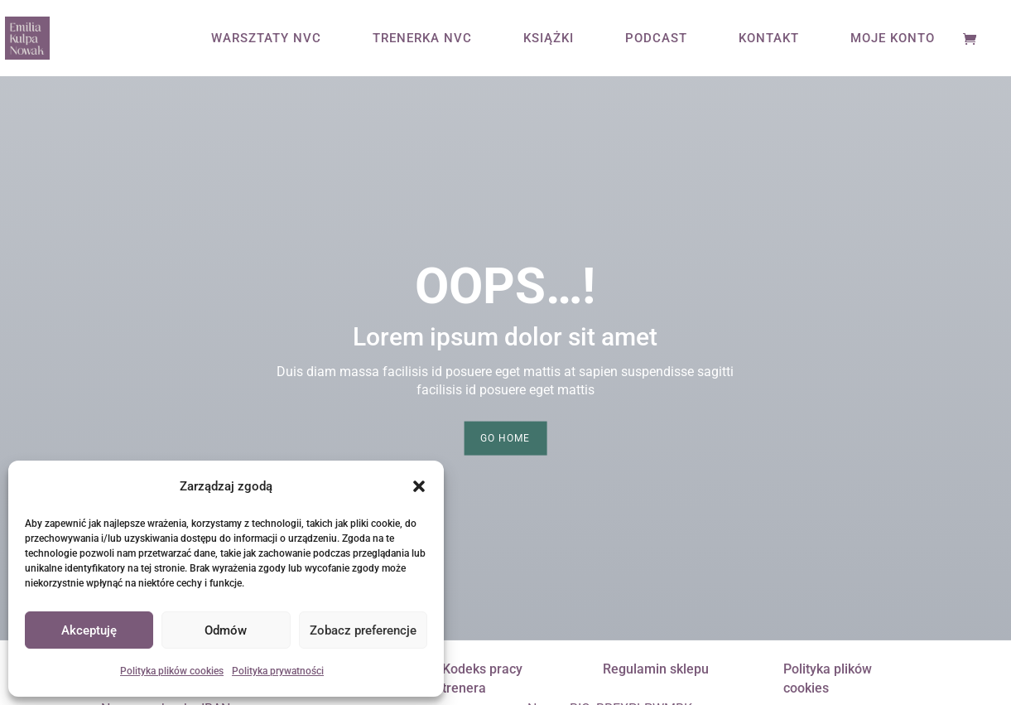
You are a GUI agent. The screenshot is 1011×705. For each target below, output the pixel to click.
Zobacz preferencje (363, 630)
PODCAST (656, 39)
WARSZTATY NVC (266, 39)
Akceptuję (89, 630)
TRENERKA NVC (422, 39)
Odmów (226, 630)
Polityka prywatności (278, 671)
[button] (419, 486)
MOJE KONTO (892, 39)
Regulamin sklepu (656, 669)
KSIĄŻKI (548, 39)
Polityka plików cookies (172, 671)
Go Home (505, 438)
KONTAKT (769, 39)
